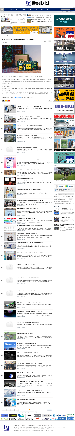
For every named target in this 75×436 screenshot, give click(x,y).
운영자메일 (68, 7)
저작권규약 (39, 425)
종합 (2, 9)
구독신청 (42, 9)
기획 (6, 9)
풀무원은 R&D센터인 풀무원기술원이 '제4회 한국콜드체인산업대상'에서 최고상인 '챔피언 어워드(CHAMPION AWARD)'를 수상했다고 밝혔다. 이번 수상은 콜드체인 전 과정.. (34, 213)
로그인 (63, 11)
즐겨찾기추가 (62, 7)
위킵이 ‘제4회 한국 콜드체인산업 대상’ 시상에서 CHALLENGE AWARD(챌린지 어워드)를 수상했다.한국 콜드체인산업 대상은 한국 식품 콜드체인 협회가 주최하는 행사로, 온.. (34, 237)
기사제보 (23, 425)
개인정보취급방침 (45, 425)
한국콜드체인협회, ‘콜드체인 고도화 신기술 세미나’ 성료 (15, 11)
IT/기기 (17, 9)
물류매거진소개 (17, 425)
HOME (3, 35)
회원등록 (67, 11)
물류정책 (30, 9)
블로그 (51, 425)
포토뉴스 (56, 165)
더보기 (48, 9)
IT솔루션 (56, 206)
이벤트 (36, 9)
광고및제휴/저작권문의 (31, 425)
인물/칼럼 (24, 9)
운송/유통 (12, 9)
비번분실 (71, 11)
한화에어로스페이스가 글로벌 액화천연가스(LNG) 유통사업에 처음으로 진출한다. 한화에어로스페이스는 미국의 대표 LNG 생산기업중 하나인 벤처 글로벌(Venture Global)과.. (34, 139)
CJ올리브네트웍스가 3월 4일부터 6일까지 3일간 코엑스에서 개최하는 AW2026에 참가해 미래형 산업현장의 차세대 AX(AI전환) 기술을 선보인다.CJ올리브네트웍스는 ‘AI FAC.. (34, 246)
